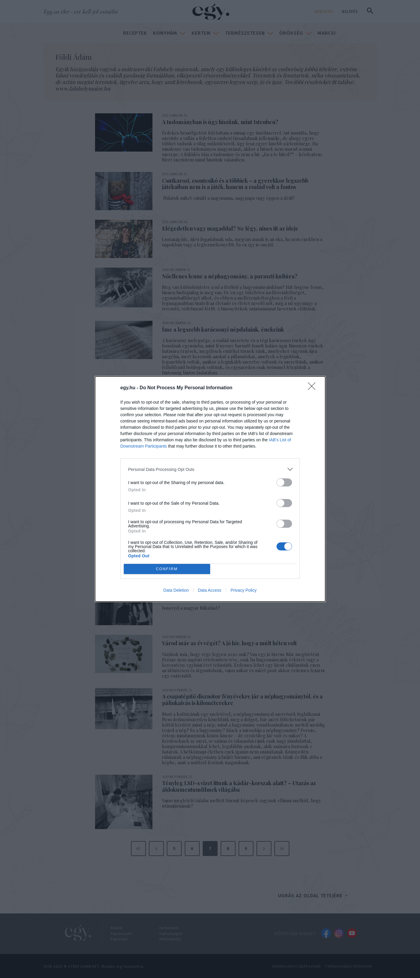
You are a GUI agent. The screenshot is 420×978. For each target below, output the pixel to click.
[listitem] (210, 469)
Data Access (209, 590)
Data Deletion (176, 590)
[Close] (313, 388)
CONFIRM (167, 569)
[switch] (284, 482)
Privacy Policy (243, 590)
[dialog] (210, 489)
